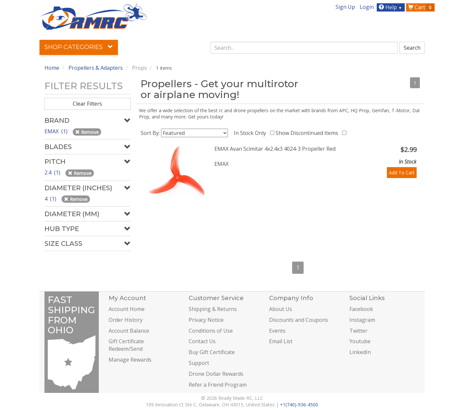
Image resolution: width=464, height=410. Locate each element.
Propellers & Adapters (95, 67)
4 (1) (51, 198)
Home (51, 67)
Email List (280, 341)
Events (277, 330)
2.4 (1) (53, 172)
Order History (126, 319)
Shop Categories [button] (78, 47)
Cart (421, 7)
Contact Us (202, 341)
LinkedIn (360, 352)
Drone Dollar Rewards (216, 373)
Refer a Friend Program (218, 384)
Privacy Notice (206, 319)
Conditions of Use (211, 330)
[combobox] (304, 48)
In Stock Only (251, 133)
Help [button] (391, 7)
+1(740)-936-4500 (299, 404)
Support (199, 363)
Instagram (362, 319)
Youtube (359, 341)
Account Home (127, 309)
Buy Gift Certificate (212, 352)
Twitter (358, 330)
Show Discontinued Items (308, 133)
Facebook (361, 309)
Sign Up (345, 7)
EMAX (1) (56, 131)
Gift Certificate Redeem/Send (126, 345)
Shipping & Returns (213, 309)
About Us (280, 309)
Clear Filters (87, 103)
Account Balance (129, 330)
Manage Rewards (130, 359)
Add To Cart (402, 172)
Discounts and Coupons (298, 319)
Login (367, 7)
